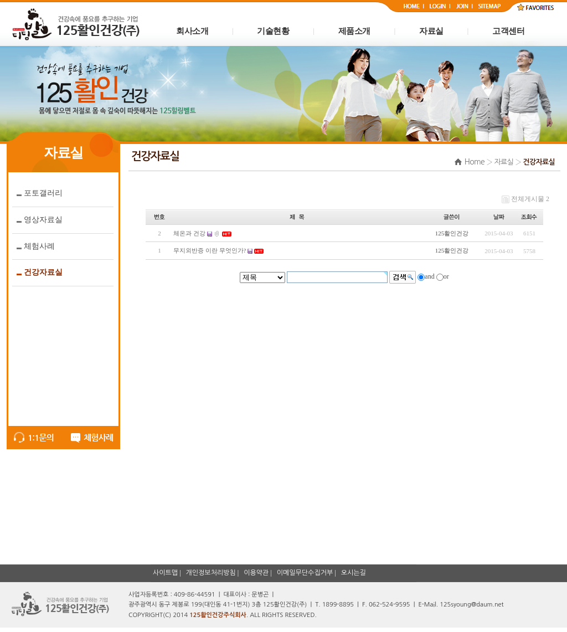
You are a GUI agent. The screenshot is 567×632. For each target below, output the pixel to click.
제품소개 (354, 31)
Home (474, 162)
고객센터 (508, 31)
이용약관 (256, 572)
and (429, 276)
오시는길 (353, 572)
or (446, 276)
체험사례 (39, 246)
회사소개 (192, 31)
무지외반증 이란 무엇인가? (209, 250)
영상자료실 (43, 219)
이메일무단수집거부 (305, 572)
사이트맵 (165, 572)
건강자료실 (43, 272)
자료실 (431, 31)
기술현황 (273, 31)
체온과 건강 (189, 233)
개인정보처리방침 (211, 572)
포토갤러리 (43, 193)
